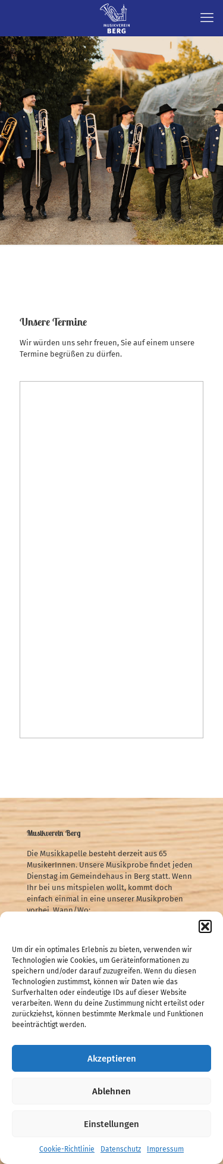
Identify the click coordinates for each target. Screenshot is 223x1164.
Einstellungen (111, 1124)
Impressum (165, 1149)
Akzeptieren (111, 1058)
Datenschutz (120, 1149)
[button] (205, 926)
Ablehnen (111, 1091)
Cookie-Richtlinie (67, 1149)
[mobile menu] (207, 18)
